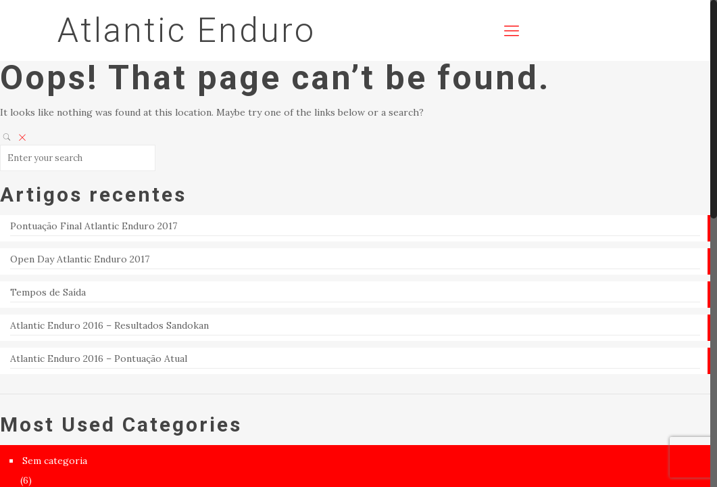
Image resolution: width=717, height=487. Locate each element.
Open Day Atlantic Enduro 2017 (79, 259)
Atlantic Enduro (186, 30)
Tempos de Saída (48, 292)
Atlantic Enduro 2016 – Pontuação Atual (98, 358)
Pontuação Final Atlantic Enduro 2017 (93, 226)
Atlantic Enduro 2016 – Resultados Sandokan (109, 325)
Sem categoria (54, 461)
